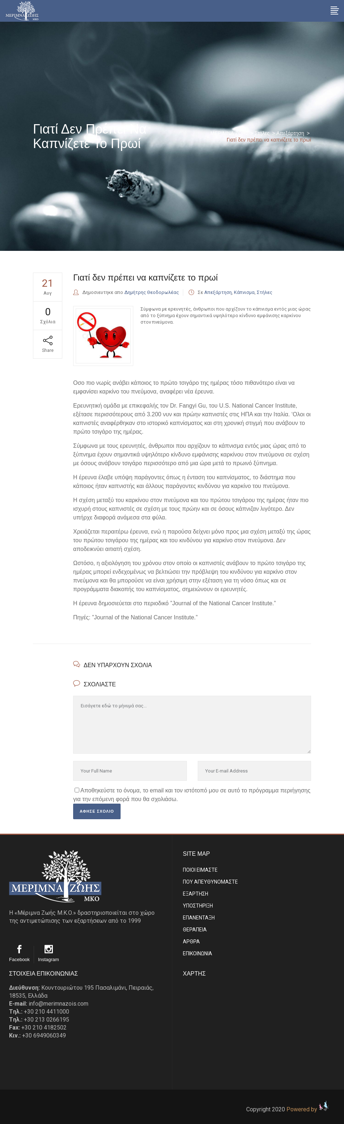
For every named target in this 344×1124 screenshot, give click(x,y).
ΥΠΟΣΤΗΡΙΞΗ (198, 906)
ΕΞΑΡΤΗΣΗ (195, 894)
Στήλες (262, 133)
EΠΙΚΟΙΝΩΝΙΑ (197, 953)
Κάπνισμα (244, 292)
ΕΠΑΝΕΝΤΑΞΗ (199, 918)
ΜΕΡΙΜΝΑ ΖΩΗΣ (229, 133)
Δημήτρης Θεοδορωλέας (151, 292)
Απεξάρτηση (290, 133)
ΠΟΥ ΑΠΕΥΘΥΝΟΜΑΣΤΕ (210, 882)
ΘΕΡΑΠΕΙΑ (195, 930)
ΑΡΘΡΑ (191, 941)
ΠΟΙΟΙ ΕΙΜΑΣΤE (200, 870)
